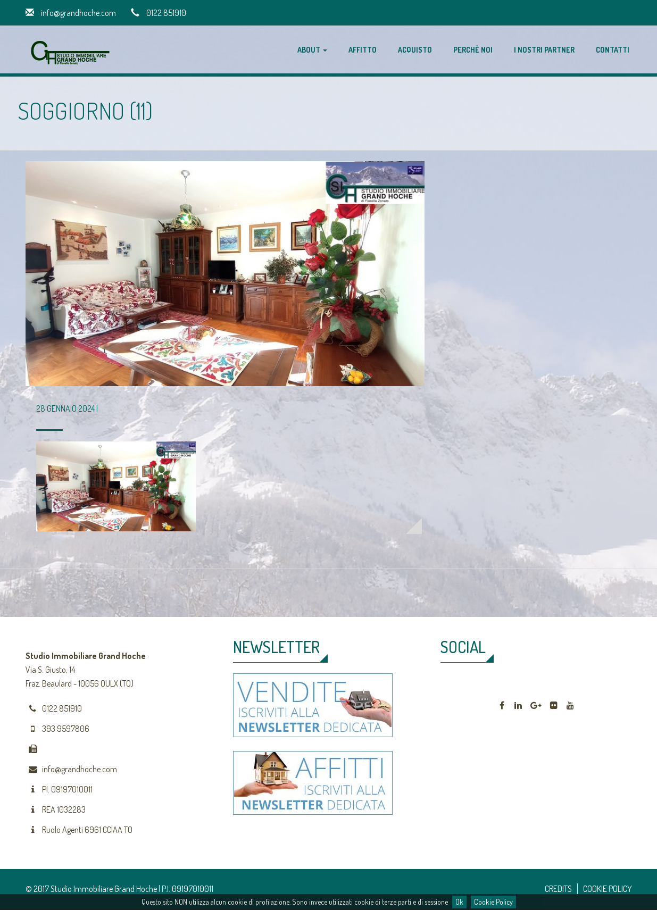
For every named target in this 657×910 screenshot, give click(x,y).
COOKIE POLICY (607, 888)
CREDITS (558, 888)
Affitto (362, 49)
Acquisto (415, 49)
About (312, 49)
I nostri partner (544, 49)
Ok (459, 901)
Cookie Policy (493, 901)
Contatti (612, 49)
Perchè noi (473, 49)
